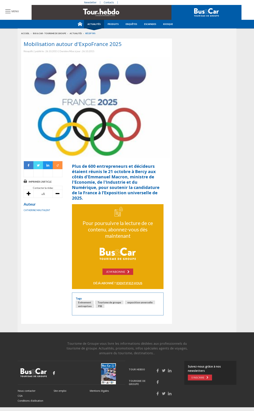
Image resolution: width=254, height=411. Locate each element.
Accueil (25, 33)
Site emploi (60, 390)
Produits (113, 24)
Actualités (94, 24)
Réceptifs (90, 33)
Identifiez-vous (129, 283)
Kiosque (168, 24)
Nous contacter (26, 390)
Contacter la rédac (43, 187)
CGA (20, 395)
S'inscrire (197, 377)
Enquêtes (131, 24)
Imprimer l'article (40, 181)
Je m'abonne (115, 271)
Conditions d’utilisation (30, 400)
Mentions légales (99, 390)
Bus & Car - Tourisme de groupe (49, 33)
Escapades (150, 24)
